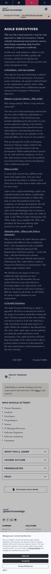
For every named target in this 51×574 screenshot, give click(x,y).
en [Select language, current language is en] (5, 570)
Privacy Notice (34, 548)
